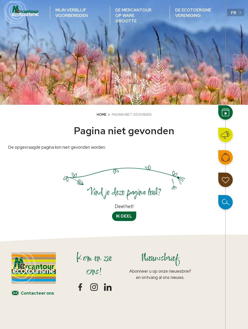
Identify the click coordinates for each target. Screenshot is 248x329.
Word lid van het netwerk (225, 157)
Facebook (80, 287)
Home (102, 114)
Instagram (94, 287)
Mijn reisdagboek (225, 179)
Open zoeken (225, 202)
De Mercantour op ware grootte (133, 15)
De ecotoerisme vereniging (193, 12)
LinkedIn (107, 287)
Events (225, 112)
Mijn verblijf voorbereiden (71, 12)
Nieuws (225, 134)
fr (233, 12)
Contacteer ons (37, 293)
